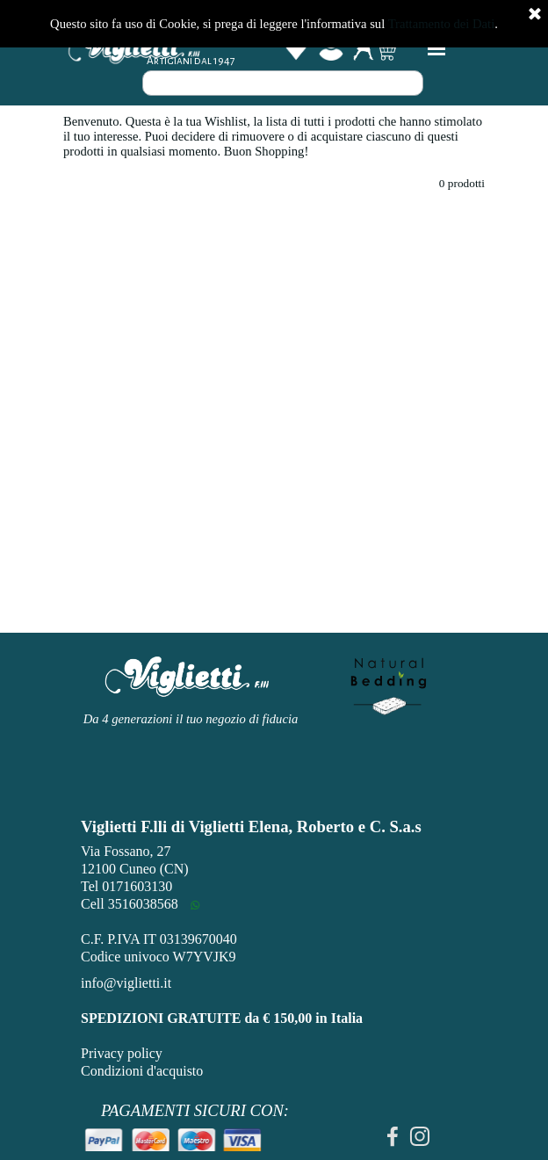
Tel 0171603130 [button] (126, 886)
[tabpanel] (195, 1123)
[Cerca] (282, 83)
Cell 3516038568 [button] (129, 903)
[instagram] (419, 1136)
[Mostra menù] (436, 48)
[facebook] (392, 1136)
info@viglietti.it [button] (126, 982)
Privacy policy (121, 1053)
